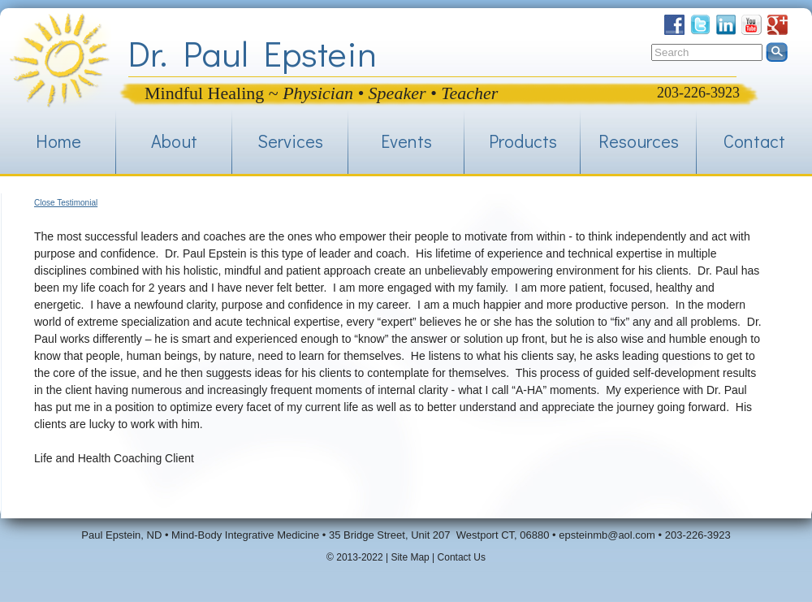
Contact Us (462, 557)
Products (523, 141)
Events (406, 141)
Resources (638, 141)
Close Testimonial (65, 202)
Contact (754, 141)
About (174, 141)
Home (58, 141)
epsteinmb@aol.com (607, 535)
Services (290, 141)
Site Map (410, 557)
